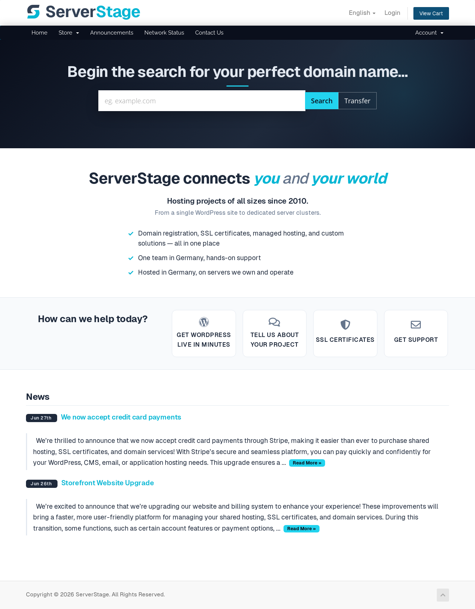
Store (69, 32)
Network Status (164, 32)
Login (392, 12)
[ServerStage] (83, 12)
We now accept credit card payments (121, 417)
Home (40, 32)
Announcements (111, 32)
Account (429, 32)
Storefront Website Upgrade (107, 483)
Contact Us (209, 32)
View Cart (431, 13)
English (362, 12)
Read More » (307, 463)
